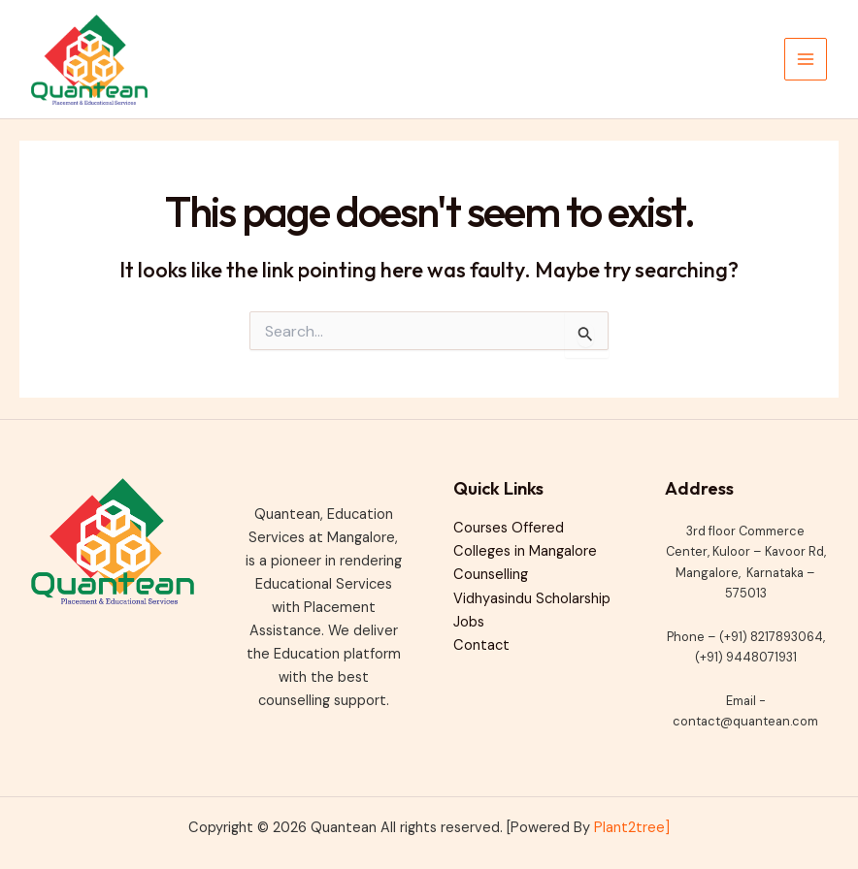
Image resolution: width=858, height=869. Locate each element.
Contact (481, 645)
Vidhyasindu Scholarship (531, 599)
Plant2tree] (632, 828)
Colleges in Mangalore (525, 551)
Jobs (468, 622)
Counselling (490, 574)
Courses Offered (508, 528)
